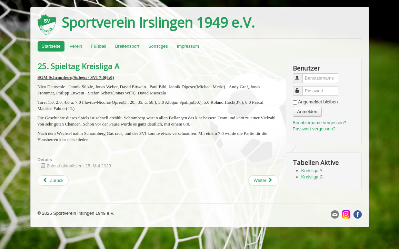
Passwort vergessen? (314, 128)
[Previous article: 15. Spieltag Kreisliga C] (53, 180)
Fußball (98, 46)
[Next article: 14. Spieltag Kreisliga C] (263, 180)
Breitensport (127, 46)
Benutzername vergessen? (319, 122)
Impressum (188, 46)
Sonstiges (158, 46)
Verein (75, 46)
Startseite (51, 46)
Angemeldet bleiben (318, 101)
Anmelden (307, 111)
